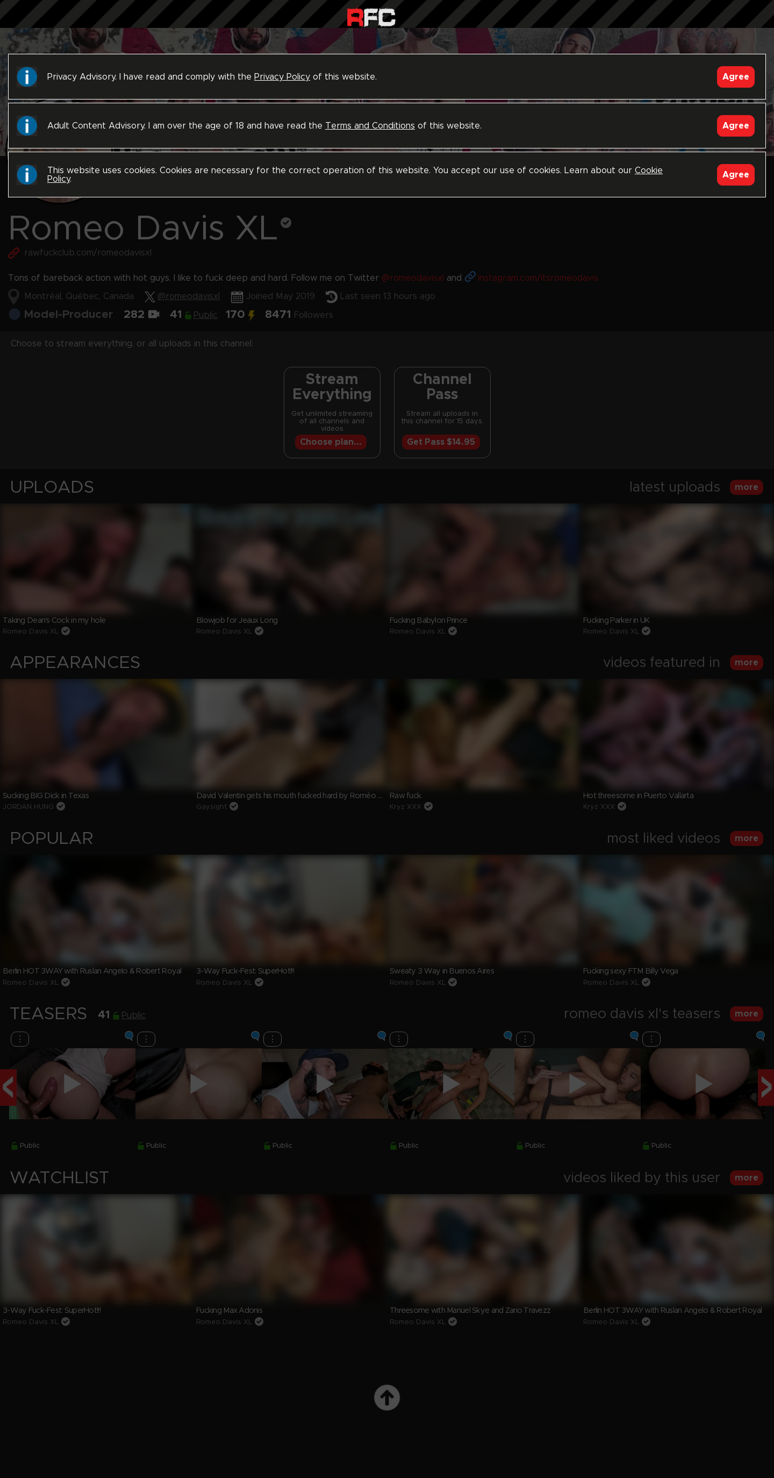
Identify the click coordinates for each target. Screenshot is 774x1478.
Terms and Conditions (370, 126)
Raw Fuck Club (371, 16)
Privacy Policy (282, 77)
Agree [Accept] (735, 77)
